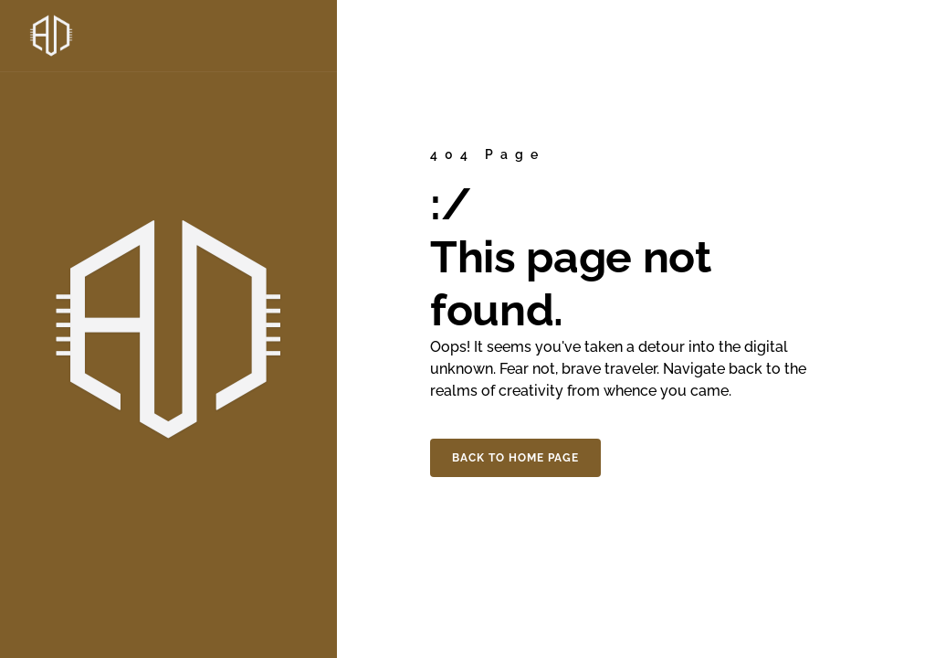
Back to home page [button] (515, 457)
